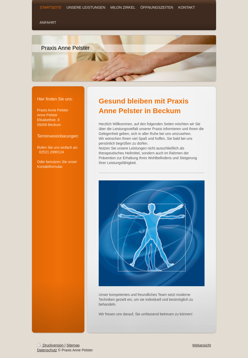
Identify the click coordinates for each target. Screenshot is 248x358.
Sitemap (73, 345)
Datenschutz (47, 350)
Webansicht (201, 345)
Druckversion (50, 345)
